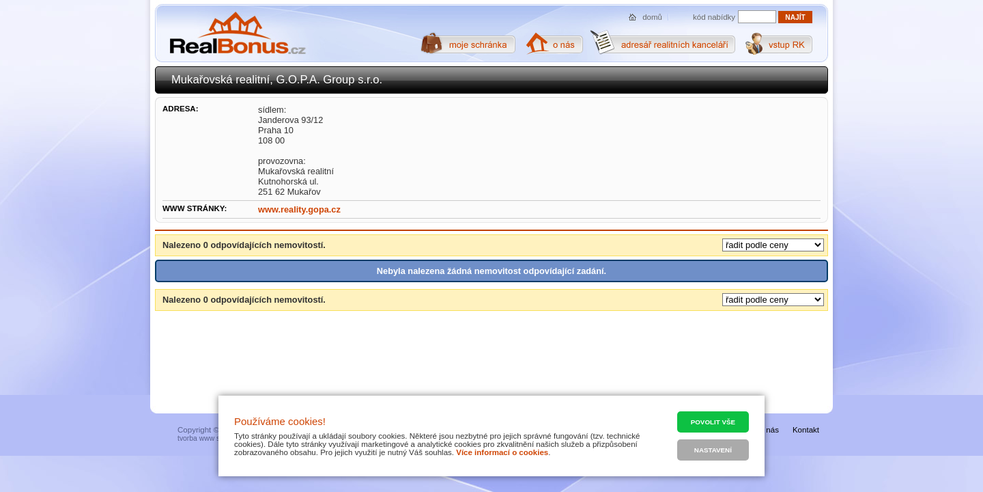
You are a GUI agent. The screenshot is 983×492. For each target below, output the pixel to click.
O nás (768, 430)
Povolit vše (713, 422)
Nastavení (713, 450)
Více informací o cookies (502, 452)
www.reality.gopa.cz (299, 209)
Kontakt (806, 430)
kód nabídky (714, 17)
